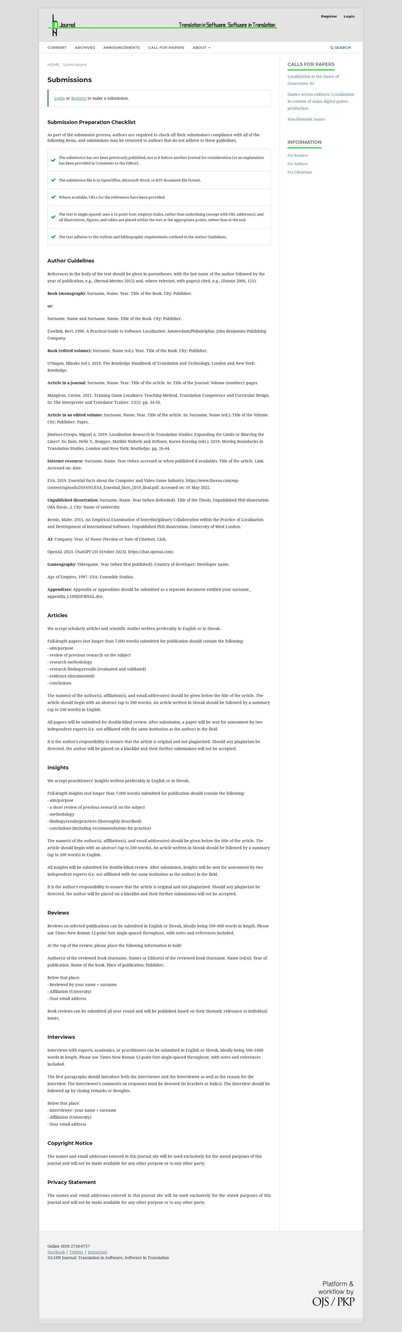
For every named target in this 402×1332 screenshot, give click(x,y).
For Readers (298, 155)
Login (349, 16)
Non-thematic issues (306, 119)
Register (329, 16)
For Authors (298, 163)
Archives (85, 47)
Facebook (56, 1252)
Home (53, 64)
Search (340, 47)
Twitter (76, 1252)
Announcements (121, 47)
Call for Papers (166, 47)
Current (56, 47)
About (200, 47)
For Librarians (300, 172)
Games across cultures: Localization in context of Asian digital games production (321, 101)
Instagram (97, 1252)
